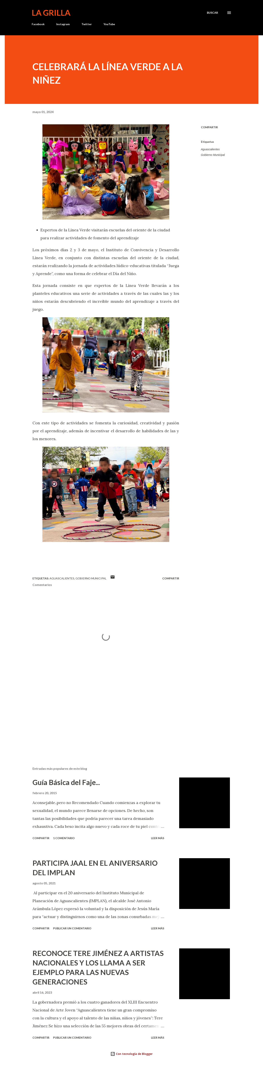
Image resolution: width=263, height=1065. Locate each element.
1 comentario (64, 838)
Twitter (86, 24)
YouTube (109, 24)
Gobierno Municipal (213, 154)
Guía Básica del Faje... (66, 782)
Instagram (63, 24)
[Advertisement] (99, 717)
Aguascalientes (210, 149)
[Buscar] (212, 13)
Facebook (38, 24)
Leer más (157, 838)
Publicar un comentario (72, 928)
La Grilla (51, 12)
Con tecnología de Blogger (131, 1054)
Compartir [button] (209, 127)
